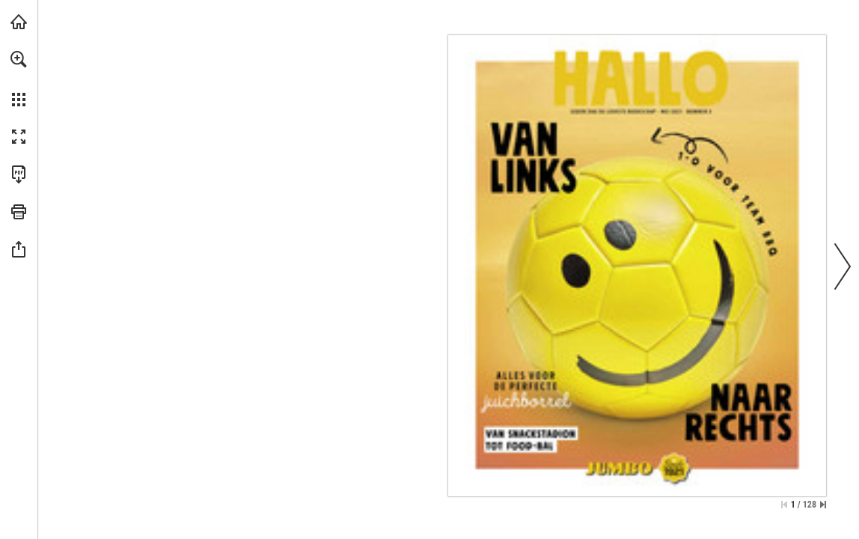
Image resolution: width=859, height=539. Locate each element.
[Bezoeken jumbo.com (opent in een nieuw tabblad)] (18, 21)
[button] (18, 59)
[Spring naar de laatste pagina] (823, 504)
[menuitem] (18, 78)
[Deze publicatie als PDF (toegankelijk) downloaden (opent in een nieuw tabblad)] (18, 174)
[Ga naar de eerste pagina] (784, 504)
